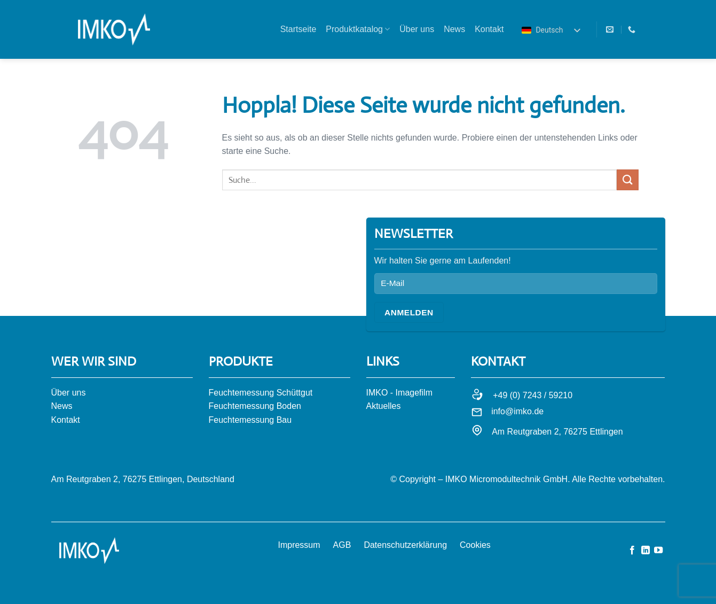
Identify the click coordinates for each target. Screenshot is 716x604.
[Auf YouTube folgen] (658, 550)
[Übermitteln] (627, 179)
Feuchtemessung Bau (250, 419)
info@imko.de (517, 411)
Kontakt (489, 29)
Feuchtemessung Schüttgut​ (261, 392)
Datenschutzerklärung (405, 544)
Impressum (299, 544)
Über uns (416, 29)
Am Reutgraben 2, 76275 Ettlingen (557, 431)
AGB (342, 544)
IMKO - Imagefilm (399, 392)
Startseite (298, 29)
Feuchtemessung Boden (255, 406)
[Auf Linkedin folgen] (645, 550)
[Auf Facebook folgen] (632, 550)
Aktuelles (383, 406)
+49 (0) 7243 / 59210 (532, 395)
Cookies (475, 544)
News (454, 29)
